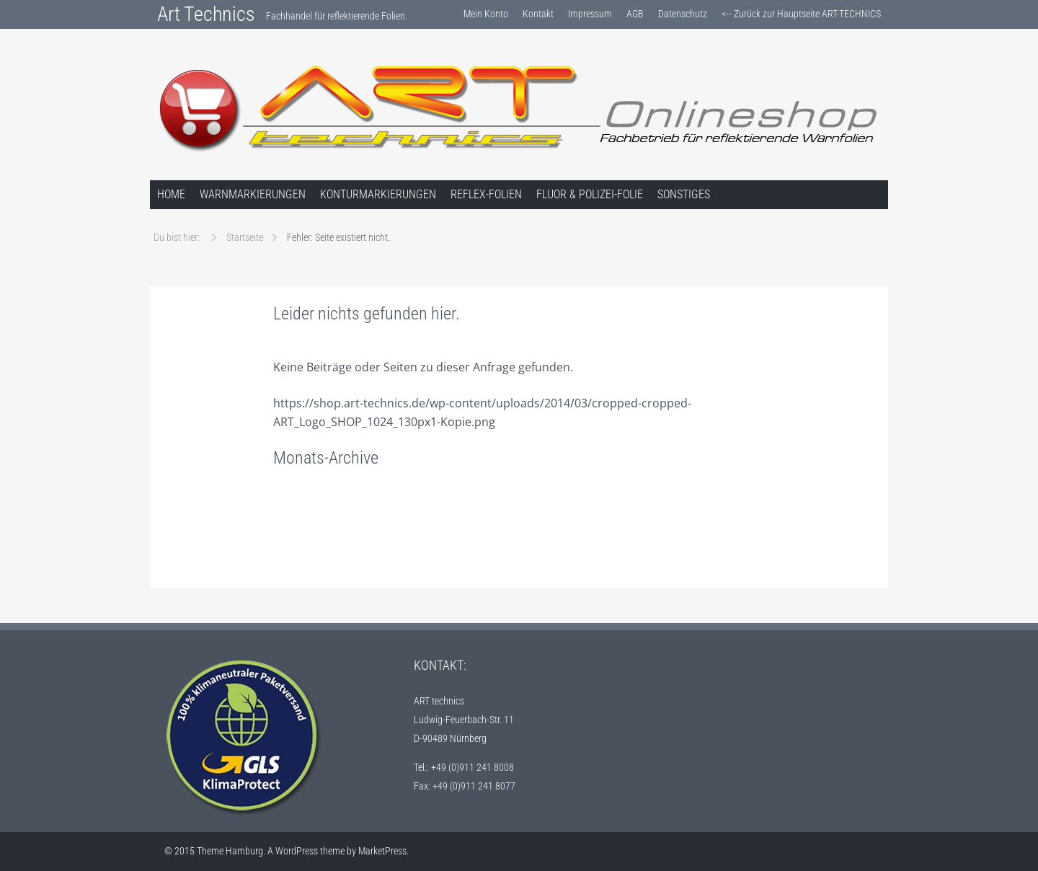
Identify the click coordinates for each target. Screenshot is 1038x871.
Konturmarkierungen (378, 194)
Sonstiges (683, 194)
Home (171, 194)
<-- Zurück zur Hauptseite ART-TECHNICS (801, 13)
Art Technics (206, 14)
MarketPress (382, 851)
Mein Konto (485, 13)
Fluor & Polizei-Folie (589, 194)
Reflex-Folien (486, 194)
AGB (635, 13)
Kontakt (538, 13)
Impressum (590, 13)
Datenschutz (682, 13)
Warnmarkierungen (253, 194)
